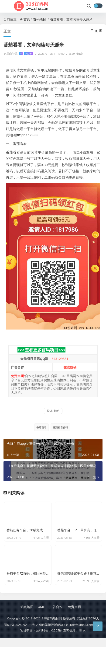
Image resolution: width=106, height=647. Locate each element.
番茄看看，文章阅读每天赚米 (71, 19)
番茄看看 (41, 427)
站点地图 (27, 616)
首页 (27, 19)
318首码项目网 (52, 627)
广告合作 (55, 616)
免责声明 (74, 616)
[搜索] (89, 6)
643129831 (59, 358)
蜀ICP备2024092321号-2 (21, 634)
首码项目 (39, 19)
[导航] (6, 5)
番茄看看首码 (60, 427)
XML (41, 616)
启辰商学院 (18, 54)
